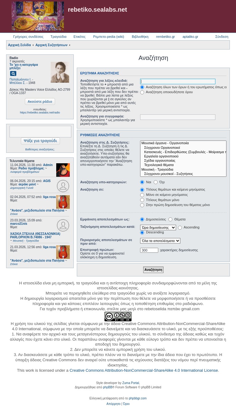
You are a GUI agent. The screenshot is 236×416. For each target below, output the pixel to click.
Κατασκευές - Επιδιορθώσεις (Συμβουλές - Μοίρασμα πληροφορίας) (183, 152)
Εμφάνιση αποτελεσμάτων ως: (105, 219)
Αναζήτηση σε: (92, 189)
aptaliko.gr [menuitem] (190, 36)
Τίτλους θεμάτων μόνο (159, 200)
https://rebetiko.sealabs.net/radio (40, 112)
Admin (48, 165)
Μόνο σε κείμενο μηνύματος (164, 194)
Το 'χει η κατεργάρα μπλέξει (24, 66)
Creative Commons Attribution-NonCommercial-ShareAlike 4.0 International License (143, 370)
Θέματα (177, 219)
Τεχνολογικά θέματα (183, 165)
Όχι (159, 182)
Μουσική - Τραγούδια (183, 170)
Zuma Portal (130, 383)
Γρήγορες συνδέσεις (28, 36)
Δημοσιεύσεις (153, 219)
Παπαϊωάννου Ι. (20, 79)
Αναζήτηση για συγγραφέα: (102, 116)
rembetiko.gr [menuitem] (165, 36)
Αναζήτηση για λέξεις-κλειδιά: (104, 80)
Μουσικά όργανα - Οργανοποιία (183, 143)
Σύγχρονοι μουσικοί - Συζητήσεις (183, 174)
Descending (152, 232)
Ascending (188, 227)
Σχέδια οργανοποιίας (183, 161)
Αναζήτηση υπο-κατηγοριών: (103, 182)
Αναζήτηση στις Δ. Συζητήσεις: (104, 142)
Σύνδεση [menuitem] (221, 36)
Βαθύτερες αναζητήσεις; (39, 149)
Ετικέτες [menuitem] (79, 36)
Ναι (145, 182)
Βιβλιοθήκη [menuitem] (140, 36)
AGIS (46, 181)
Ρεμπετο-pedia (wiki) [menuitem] (108, 36)
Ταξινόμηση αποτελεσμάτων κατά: (107, 226)
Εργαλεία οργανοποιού (183, 156)
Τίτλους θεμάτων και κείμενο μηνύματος (172, 189)
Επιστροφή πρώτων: (97, 250)
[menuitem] (113, 404)
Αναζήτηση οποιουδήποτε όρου (166, 92)
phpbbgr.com (138, 398)
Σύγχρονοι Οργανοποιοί (183, 148)
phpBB (107, 387)
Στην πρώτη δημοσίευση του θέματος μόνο (175, 205)
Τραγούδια (58, 36)
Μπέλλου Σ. (18, 83)
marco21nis (18, 223)
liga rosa (49, 197)
